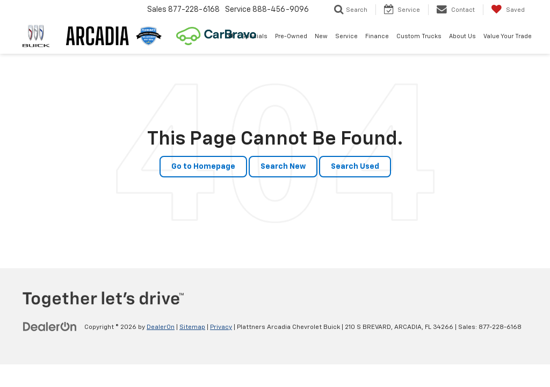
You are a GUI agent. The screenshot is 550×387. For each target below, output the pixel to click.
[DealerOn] (50, 327)
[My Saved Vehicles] (508, 9)
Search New (283, 166)
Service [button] (346, 36)
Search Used (355, 166)
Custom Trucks (419, 36)
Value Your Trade (507, 36)
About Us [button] (462, 36)
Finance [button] (377, 36)
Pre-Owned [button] (291, 36)
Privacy (221, 327)
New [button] (321, 36)
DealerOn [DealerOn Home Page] (161, 327)
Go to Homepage (203, 166)
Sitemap (192, 327)
